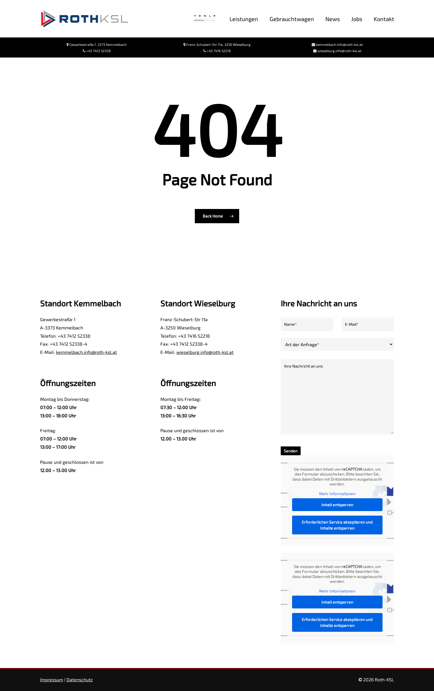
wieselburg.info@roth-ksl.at (204, 352)
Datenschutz (80, 679)
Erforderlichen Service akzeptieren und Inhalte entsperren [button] (337, 525)
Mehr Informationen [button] (337, 493)
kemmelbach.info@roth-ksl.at (86, 352)
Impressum (51, 679)
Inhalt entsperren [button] (337, 504)
